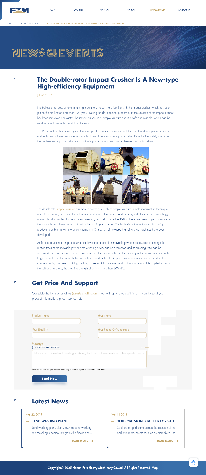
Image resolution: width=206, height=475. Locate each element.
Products (104, 10)
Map (155, 467)
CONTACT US (184, 10)
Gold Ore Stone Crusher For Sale (146, 421)
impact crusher (66, 209)
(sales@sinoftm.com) (85, 293)
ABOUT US (78, 10)
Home (9, 23)
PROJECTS (131, 10)
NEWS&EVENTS (31, 23)
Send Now (49, 378)
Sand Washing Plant (49, 421)
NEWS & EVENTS (157, 11)
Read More (80, 441)
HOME (52, 10)
